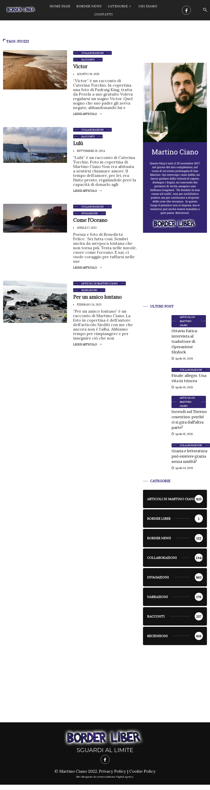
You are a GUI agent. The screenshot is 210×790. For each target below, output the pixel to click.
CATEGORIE (120, 6)
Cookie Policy (142, 771)
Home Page (60, 6)
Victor (80, 66)
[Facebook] (186, 10)
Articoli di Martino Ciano (99, 283)
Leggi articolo (87, 114)
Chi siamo (148, 6)
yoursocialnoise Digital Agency (115, 776)
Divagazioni (89, 213)
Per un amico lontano (97, 297)
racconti (88, 59)
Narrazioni (89, 290)
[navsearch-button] (205, 10)
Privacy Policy (112, 771)
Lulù (78, 143)
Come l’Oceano (90, 220)
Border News (89, 6)
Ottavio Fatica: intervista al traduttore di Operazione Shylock (185, 341)
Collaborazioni (92, 53)
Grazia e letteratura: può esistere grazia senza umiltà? (190, 456)
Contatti (103, 14)
